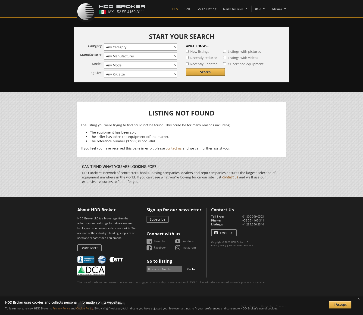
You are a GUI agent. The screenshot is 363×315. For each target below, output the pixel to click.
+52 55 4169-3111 (254, 220)
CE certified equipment (245, 64)
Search (205, 72)
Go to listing (159, 261)
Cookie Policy (84, 308)
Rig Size (96, 73)
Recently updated (204, 64)
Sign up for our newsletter (174, 209)
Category (95, 46)
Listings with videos (243, 58)
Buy (175, 9)
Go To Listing (206, 9)
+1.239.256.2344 (253, 224)
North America (233, 9)
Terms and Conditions (241, 245)
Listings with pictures (244, 51)
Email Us (226, 233)
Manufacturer (91, 55)
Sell (187, 9)
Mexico (277, 9)
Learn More (89, 248)
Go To (191, 269)
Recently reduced (203, 58)
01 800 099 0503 (253, 216)
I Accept (340, 304)
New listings (199, 51)
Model (97, 64)
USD (258, 9)
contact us (174, 148)
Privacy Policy (218, 245)
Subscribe (157, 219)
